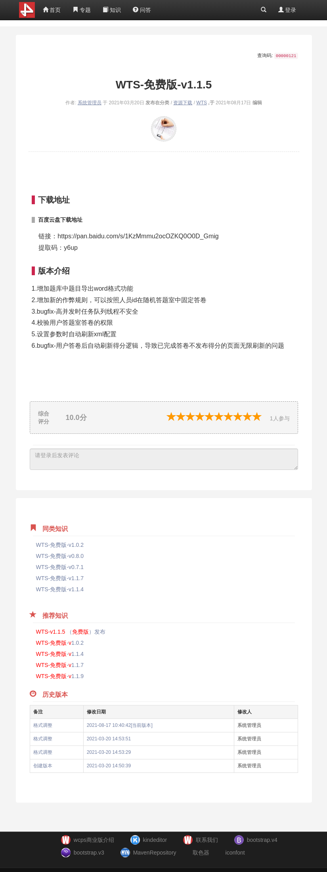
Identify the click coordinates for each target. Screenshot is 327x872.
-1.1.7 (60, 665)
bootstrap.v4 (262, 840)
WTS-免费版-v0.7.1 (60, 567)
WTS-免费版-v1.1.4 (60, 589)
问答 (142, 10)
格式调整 (42, 725)
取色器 (201, 852)
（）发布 (71, 632)
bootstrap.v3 (89, 852)
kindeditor (155, 840)
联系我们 (207, 840)
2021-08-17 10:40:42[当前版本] (120, 725)
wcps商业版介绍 (94, 840)
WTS (201, 102)
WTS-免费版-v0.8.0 (60, 556)
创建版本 (42, 766)
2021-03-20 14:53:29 (109, 752)
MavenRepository (154, 852)
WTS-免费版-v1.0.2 (60, 545)
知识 (112, 10)
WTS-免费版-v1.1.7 (60, 578)
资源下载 (182, 102)
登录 (287, 10)
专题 (82, 10)
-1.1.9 (60, 676)
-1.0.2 (60, 643)
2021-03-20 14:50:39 (109, 766)
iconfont (235, 852)
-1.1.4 (60, 654)
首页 (52, 10)
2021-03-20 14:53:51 (109, 739)
